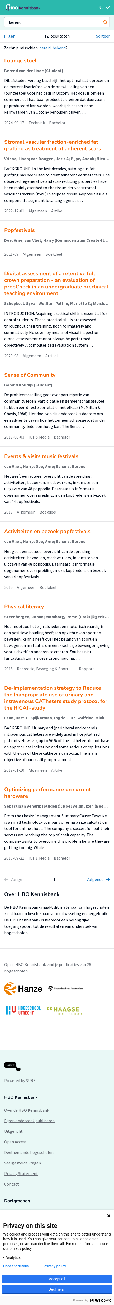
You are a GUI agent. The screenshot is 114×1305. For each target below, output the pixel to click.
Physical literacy (24, 606)
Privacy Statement (21, 1173)
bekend (59, 47)
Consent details (16, 1266)
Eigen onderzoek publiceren (29, 1120)
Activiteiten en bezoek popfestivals (47, 531)
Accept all (57, 1279)
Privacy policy (55, 1266)
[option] (57, 1001)
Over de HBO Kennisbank (26, 1110)
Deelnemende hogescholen (29, 1152)
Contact (11, 1184)
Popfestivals (19, 230)
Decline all (57, 1289)
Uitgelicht (13, 1131)
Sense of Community (30, 375)
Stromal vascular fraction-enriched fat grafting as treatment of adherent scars (52, 145)
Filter (9, 36)
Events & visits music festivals (41, 456)
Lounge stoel (20, 60)
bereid (45, 47)
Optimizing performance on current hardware (47, 793)
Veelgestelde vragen (22, 1163)
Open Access (15, 1141)
